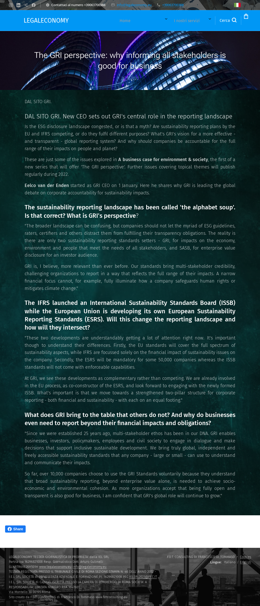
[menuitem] (97, 20)
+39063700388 (173, 5)
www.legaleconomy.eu (55, 567)
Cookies (245, 557)
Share (15, 529)
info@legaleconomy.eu (134, 5)
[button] (207, 20)
